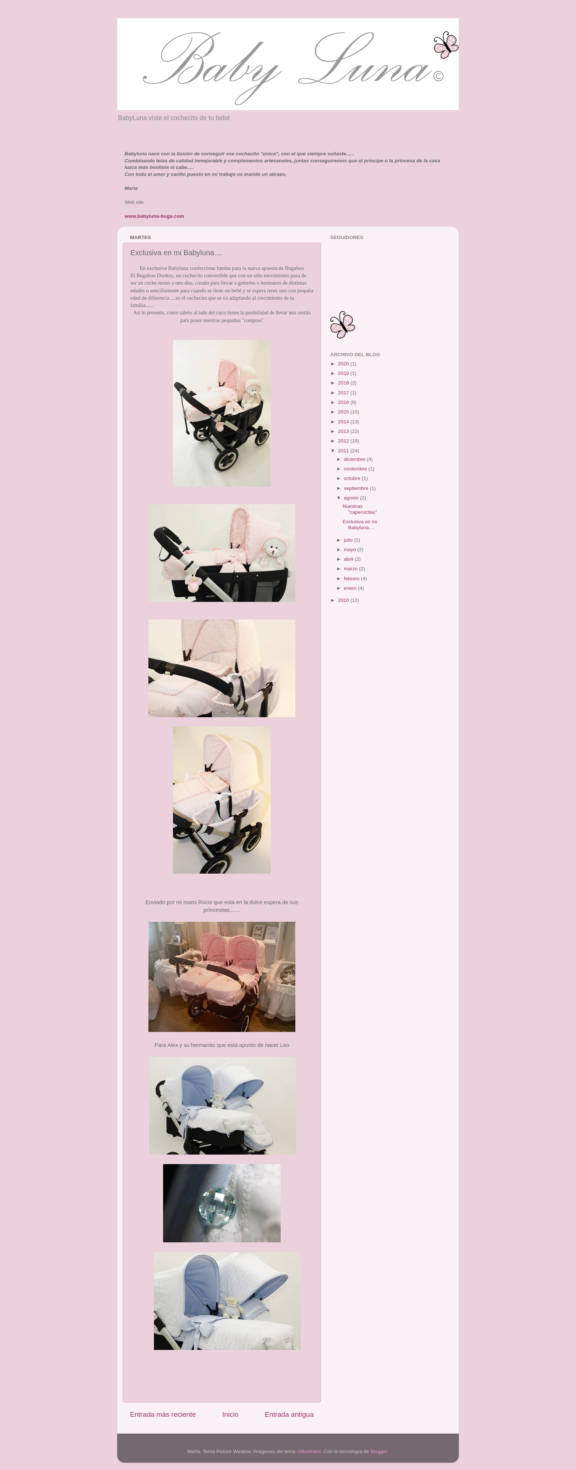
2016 (344, 402)
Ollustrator (309, 1451)
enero (351, 588)
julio (349, 540)
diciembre (355, 459)
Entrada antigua (289, 1414)
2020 (344, 363)
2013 (344, 431)
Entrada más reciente (163, 1414)
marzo (351, 568)
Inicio (230, 1414)
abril (349, 559)
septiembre (357, 488)
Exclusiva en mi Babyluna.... (360, 524)
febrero (352, 578)
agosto (352, 498)
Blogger (378, 1451)
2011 (344, 451)
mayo (350, 549)
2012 (344, 441)
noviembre (356, 469)
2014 (344, 422)
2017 (344, 393)
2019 (344, 373)
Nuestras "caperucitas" (360, 509)
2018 (344, 383)
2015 (344, 412)
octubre (353, 478)
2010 (344, 600)
